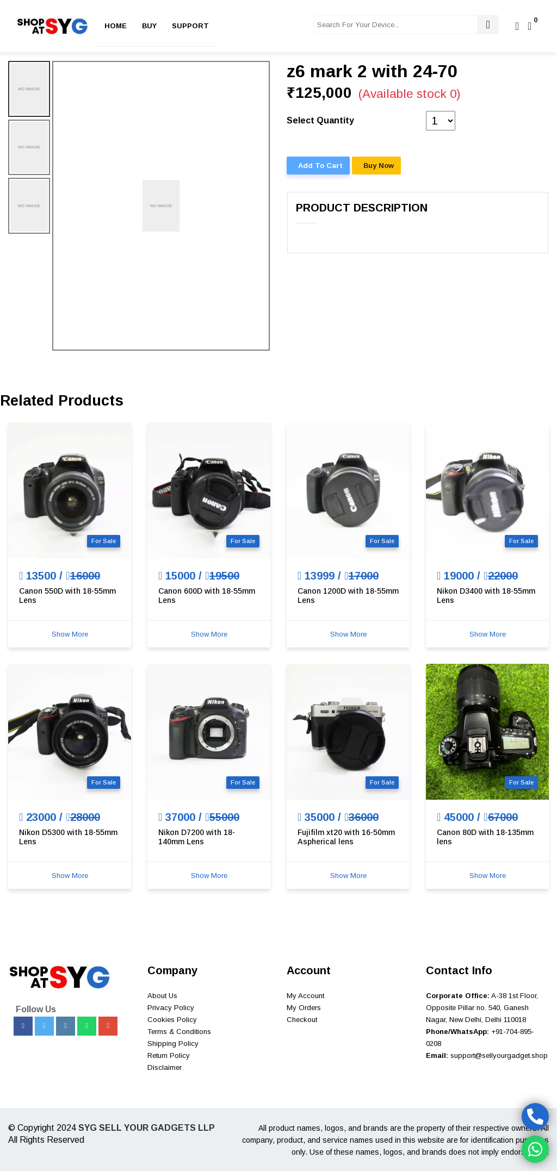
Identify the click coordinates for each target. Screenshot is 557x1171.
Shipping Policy (173, 1043)
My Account (305, 996)
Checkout (302, 1020)
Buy (149, 26)
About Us (162, 996)
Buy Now (378, 165)
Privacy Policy (170, 1008)
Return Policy (168, 1055)
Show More (70, 634)
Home (115, 26)
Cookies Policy (172, 1020)
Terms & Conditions (179, 1031)
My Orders (304, 1008)
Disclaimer (164, 1067)
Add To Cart (320, 165)
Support (190, 26)
